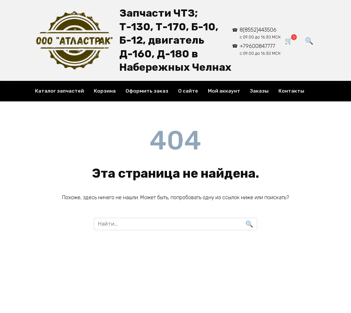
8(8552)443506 (260, 33)
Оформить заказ (146, 91)
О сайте (188, 91)
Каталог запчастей (59, 91)
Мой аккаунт (224, 91)
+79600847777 (260, 49)
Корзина (105, 91)
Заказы (259, 91)
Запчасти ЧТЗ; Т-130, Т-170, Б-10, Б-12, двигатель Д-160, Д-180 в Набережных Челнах (175, 40)
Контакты (291, 91)
